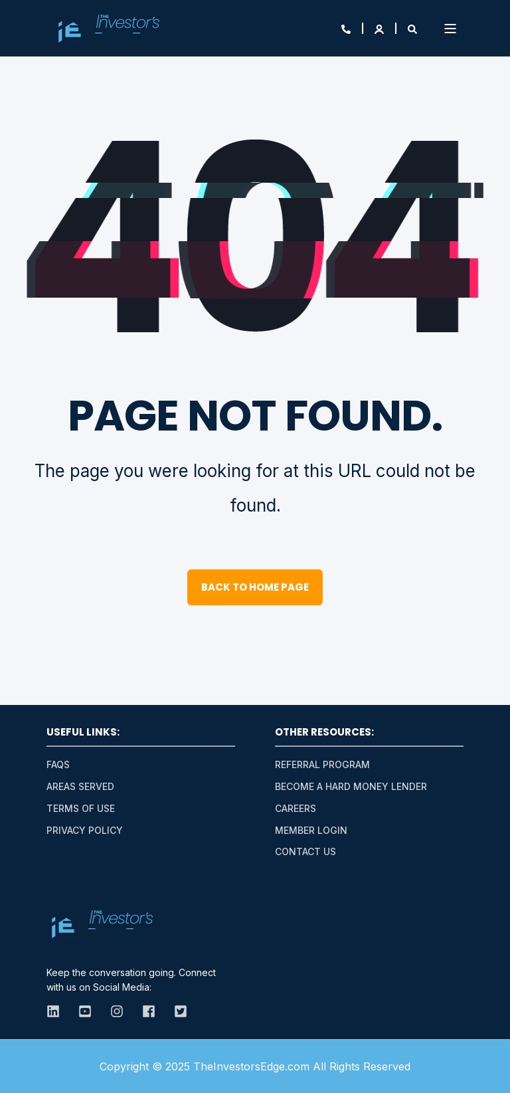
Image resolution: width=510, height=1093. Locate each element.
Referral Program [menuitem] (322, 764)
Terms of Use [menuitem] (80, 808)
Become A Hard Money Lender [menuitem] (351, 786)
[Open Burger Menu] (450, 28)
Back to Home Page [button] (255, 587)
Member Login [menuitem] (311, 830)
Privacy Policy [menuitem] (84, 830)
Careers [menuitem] (295, 808)
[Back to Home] (108, 28)
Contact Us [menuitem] (305, 851)
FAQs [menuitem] (58, 764)
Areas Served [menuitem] (80, 786)
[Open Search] (412, 28)
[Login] (380, 28)
